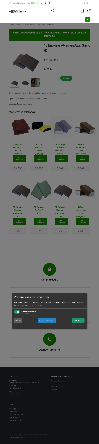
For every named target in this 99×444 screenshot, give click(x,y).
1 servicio (25, 314)
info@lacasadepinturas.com (18, 3)
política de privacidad (35, 305)
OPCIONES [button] (85, 3)
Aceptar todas (78, 320)
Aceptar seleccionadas (47, 320)
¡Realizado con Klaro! (77, 325)
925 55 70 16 (31, 3)
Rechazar (17, 320)
